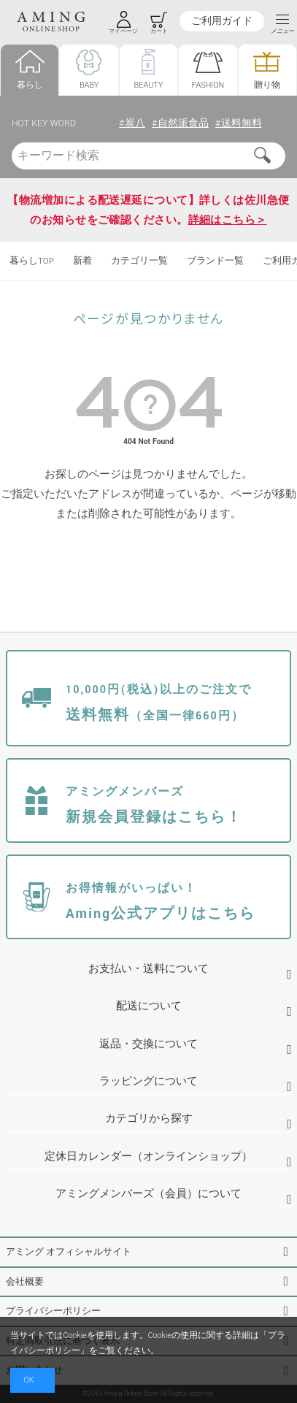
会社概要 (25, 1282)
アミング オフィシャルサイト (68, 1252)
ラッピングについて (148, 1081)
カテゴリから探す (149, 1118)
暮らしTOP (31, 261)
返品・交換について (148, 1044)
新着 (82, 261)
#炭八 (132, 123)
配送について (149, 1006)
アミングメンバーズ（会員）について (148, 1194)
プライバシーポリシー (53, 1311)
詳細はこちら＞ (227, 220)
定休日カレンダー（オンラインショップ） (148, 1156)
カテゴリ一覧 (139, 261)
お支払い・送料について (148, 969)
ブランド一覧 (215, 261)
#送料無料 (238, 123)
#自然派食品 (180, 123)
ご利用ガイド (221, 21)
